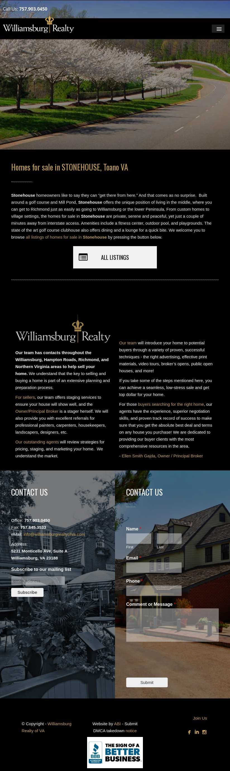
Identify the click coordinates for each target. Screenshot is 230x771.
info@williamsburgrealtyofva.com (54, 534)
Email (133, 558)
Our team (128, 342)
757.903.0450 (33, 9)
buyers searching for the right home (171, 404)
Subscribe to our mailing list (41, 569)
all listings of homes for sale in (66, 237)
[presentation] (168, 668)
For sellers (25, 397)
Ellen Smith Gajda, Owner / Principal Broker (162, 455)
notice (131, 730)
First (129, 547)
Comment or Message (151, 604)
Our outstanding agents (37, 441)
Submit (147, 682)
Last (160, 547)
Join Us (200, 718)
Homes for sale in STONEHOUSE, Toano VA (69, 167)
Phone (134, 581)
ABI (117, 723)
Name (133, 529)
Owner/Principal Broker (36, 411)
